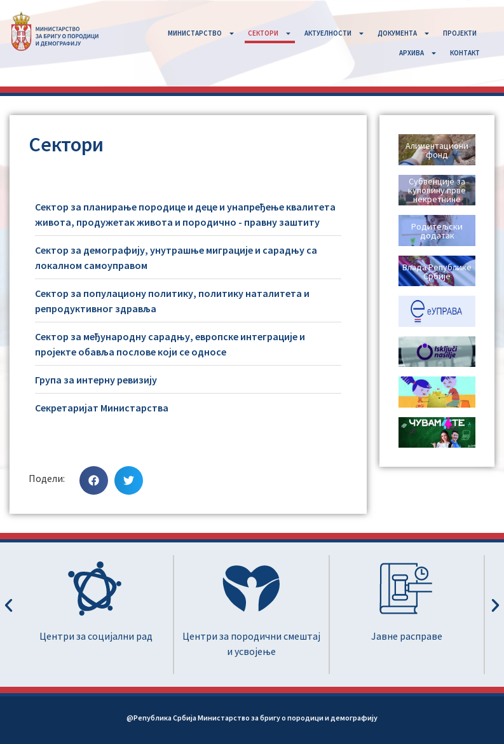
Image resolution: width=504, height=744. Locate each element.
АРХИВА (418, 53)
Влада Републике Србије (437, 271)
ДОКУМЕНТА (404, 33)
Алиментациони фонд (436, 150)
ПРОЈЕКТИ (460, 33)
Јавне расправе (406, 636)
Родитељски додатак (437, 231)
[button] (93, 480)
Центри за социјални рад (96, 636)
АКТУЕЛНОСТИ (334, 33)
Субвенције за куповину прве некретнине (437, 190)
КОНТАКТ (465, 52)
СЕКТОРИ (270, 33)
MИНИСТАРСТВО (201, 33)
